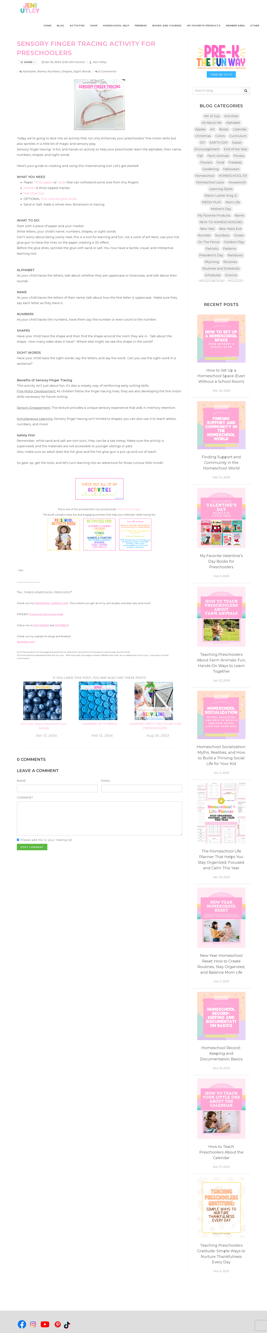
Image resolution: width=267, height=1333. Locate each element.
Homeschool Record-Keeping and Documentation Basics (221, 1053)
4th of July (212, 116)
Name (41, 71)
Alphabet (29, 71)
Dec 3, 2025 (221, 981)
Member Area (235, 25)
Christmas (203, 136)
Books (224, 129)
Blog (60, 25)
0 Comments (105, 71)
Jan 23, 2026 (221, 680)
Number (204, 235)
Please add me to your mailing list (46, 840)
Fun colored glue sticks (59, 199)
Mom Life (233, 202)
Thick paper (43, 182)
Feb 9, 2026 (221, 576)
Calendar (240, 129)
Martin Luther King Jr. (221, 196)
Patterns (229, 249)
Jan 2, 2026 (221, 772)
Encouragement (207, 149)
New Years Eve (230, 229)
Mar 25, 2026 (221, 390)
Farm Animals (218, 156)
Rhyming (212, 262)
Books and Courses (167, 25)
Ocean (239, 235)
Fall (200, 156)
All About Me (212, 123)
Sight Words (82, 71)
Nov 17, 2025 (221, 1166)
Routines (230, 262)
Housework (237, 182)
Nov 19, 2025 (221, 1068)
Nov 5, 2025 (221, 1271)
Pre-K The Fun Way (128, 509)
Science (231, 275)
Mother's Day (221, 209)
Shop (94, 25)
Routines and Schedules (221, 268)
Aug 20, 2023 (157, 735)
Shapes (67, 71)
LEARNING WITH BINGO (99, 723)
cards (62, 182)
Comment (25, 797)
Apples (200, 129)
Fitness (238, 156)
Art (212, 129)
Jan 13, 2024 (46, 735)
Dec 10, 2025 (221, 877)
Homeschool (204, 176)
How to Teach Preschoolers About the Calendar (221, 1152)
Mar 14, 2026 (221, 477)
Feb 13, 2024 (102, 735)
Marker (29, 188)
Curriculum (238, 136)
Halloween (231, 169)
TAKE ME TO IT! (221, 74)
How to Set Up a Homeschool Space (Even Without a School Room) (221, 376)
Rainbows (235, 255)
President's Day (211, 255)
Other (254, 25)
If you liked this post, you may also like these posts (99, 677)
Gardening (210, 169)
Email (106, 780)
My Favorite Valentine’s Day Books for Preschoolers (221, 561)
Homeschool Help (116, 25)
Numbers (53, 71)
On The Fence (208, 242)
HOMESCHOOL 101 (233, 176)
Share (28, 62)
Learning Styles (221, 189)
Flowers (206, 162)
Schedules (213, 275)
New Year (207, 229)
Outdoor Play (234, 242)
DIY (202, 142)
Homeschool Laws (210, 182)
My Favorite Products (204, 25)
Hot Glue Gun (34, 193)
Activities (77, 25)
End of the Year (235, 149)
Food (220, 162)
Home (47, 25)
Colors (220, 136)
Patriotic (212, 249)
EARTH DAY (219, 142)
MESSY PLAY (211, 202)
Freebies (141, 25)
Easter (237, 142)
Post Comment (32, 847)
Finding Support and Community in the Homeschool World (221, 463)
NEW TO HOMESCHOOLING (221, 222)
